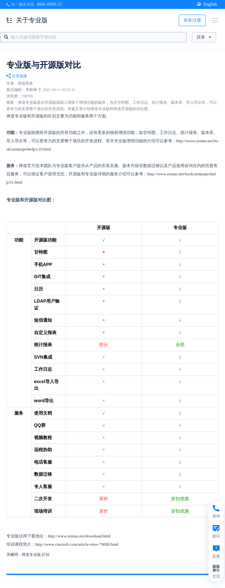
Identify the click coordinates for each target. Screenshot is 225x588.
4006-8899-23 (49, 4)
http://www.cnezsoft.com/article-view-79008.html (76, 544)
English (207, 4)
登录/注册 (192, 20)
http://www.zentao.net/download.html (79, 536)
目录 (204, 37)
